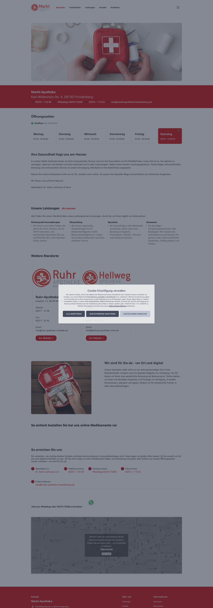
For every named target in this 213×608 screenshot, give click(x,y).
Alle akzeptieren (74, 314)
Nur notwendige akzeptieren (102, 314)
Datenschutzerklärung (117, 306)
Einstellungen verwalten (135, 314)
